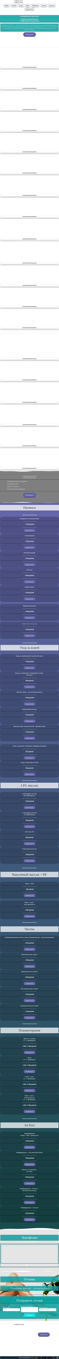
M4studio (34, 1357)
